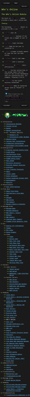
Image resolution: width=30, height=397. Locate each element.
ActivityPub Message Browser (16, 384)
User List (9, 321)
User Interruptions (13, 186)
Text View (12, 254)
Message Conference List (15, 324)
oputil (8, 367)
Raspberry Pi (14, 134)
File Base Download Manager (16, 339)
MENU (15, 3)
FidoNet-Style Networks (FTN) (16, 221)
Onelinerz (9, 334)
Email (8, 171)
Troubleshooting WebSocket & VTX (18, 395)
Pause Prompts (11, 232)
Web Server (13, 279)
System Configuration (13, 156)
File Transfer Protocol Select (17, 332)
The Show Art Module (13, 337)
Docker (8, 128)
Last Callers (10, 317)
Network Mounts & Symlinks (15, 204)
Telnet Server (14, 269)
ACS (7, 195)
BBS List (9, 328)
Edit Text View (14, 241)
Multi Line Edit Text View (18, 249)
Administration (11, 365)
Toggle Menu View (15, 260)
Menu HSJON (10, 160)
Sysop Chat (10, 360)
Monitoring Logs (12, 373)
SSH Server (13, 271)
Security (9, 182)
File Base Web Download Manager (17, 341)
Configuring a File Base (15, 193)
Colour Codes (10, 173)
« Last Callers (6, 3)
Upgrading (9, 369)
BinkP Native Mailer (13, 380)
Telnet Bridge (11, 311)
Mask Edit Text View (16, 247)
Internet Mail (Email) (14, 219)
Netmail (9, 215)
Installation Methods (13, 124)
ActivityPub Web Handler (18, 284)
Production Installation (15, 143)
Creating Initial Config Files (17, 150)
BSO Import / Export (13, 212)
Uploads (9, 197)
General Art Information (15, 225)
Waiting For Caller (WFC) (15, 358)
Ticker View (13, 258)
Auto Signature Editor (14, 354)
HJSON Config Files (13, 158)
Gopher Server (14, 288)
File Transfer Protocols (15, 169)
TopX (7, 350)
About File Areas (12, 191)
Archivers (9, 167)
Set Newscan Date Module (15, 343)
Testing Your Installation (15, 141)
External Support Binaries (15, 165)
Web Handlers (14, 281)
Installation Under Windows (19, 137)
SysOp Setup (10, 152)
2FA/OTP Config (11, 352)
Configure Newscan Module (15, 345)
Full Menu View (14, 243)
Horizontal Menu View (17, 245)
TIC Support (10, 202)
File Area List (11, 315)
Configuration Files (13, 154)
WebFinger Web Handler (17, 286)
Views (11, 236)
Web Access (10, 200)
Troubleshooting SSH (13, 376)
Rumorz (8, 330)
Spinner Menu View (15, 252)
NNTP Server (13, 290)
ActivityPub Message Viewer (16, 386)
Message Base (10, 208)
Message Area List (12, 326)
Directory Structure (13, 163)
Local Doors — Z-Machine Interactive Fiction (15, 389)
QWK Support (10, 217)
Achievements (10, 180)
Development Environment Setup (17, 145)
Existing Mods (11, 313)
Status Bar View (15, 256)
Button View (13, 239)
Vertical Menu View (16, 262)
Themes (8, 228)
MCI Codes (9, 230)
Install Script (11, 126)
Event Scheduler (12, 176)
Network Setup (11, 139)
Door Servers (10, 308)
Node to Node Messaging (14, 347)
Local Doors (10, 294)
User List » (24, 6)
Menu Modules (10, 356)
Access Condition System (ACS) (17, 178)
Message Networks (12, 210)
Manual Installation (13, 130)
